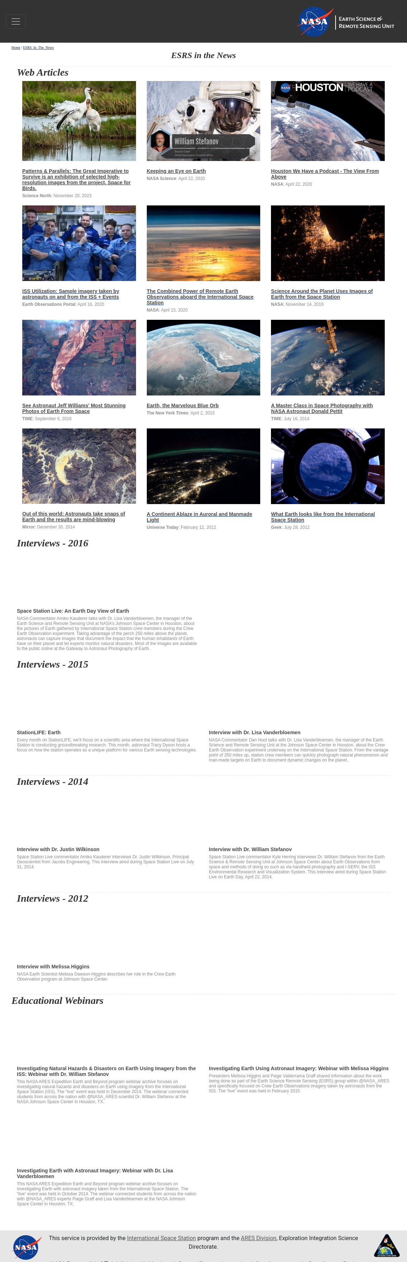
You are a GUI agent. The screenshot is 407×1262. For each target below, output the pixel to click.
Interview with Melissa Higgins (107, 934)
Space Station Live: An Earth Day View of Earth (107, 579)
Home (15, 47)
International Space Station (161, 1238)
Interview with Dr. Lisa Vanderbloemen (299, 700)
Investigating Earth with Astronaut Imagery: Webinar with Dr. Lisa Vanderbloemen (107, 1138)
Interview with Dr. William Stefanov (299, 817)
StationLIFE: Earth (107, 700)
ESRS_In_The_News (38, 47)
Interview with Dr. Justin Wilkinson (107, 817)
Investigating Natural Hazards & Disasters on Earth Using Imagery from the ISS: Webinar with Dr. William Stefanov (107, 1036)
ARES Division (258, 1238)
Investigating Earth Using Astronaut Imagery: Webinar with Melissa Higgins (299, 1036)
